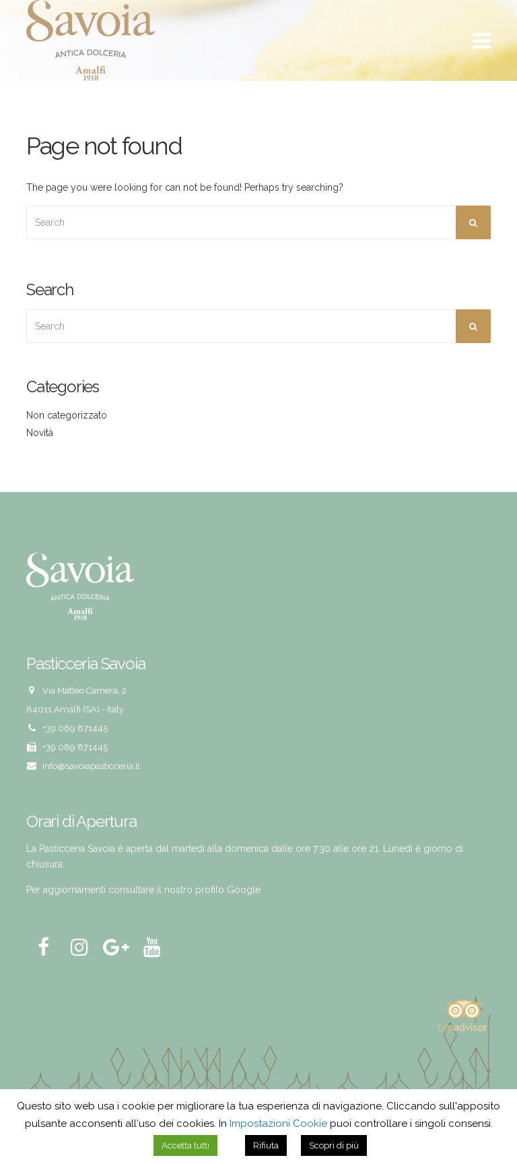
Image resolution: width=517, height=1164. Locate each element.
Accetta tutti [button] (185, 1145)
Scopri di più (334, 1145)
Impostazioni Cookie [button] (278, 1123)
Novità (39, 432)
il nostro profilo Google (209, 889)
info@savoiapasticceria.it (91, 766)
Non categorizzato (66, 415)
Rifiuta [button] (266, 1145)
